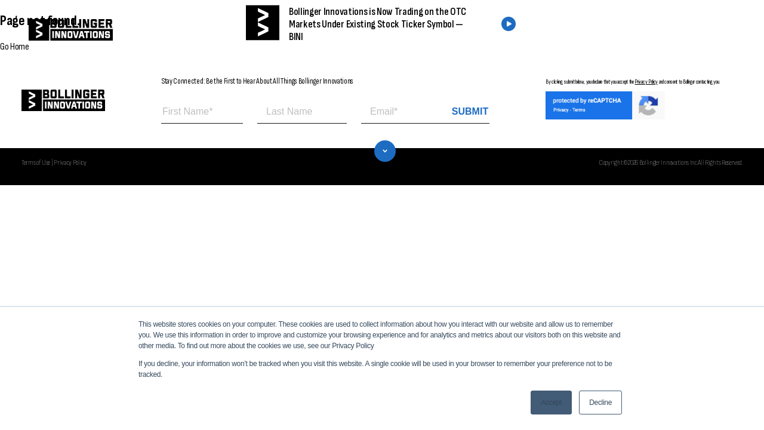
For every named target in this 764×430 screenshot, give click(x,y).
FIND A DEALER (572, 30)
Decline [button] (600, 402)
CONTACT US (664, 30)
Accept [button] (551, 402)
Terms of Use (35, 162)
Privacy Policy (646, 81)
